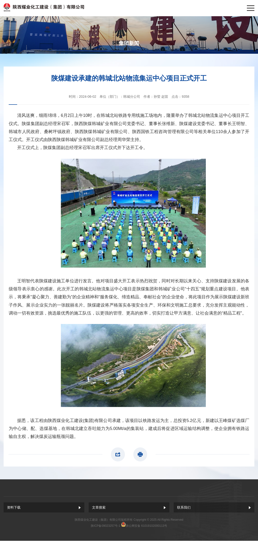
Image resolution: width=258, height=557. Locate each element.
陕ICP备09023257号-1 (105, 525)
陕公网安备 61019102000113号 (146, 525)
